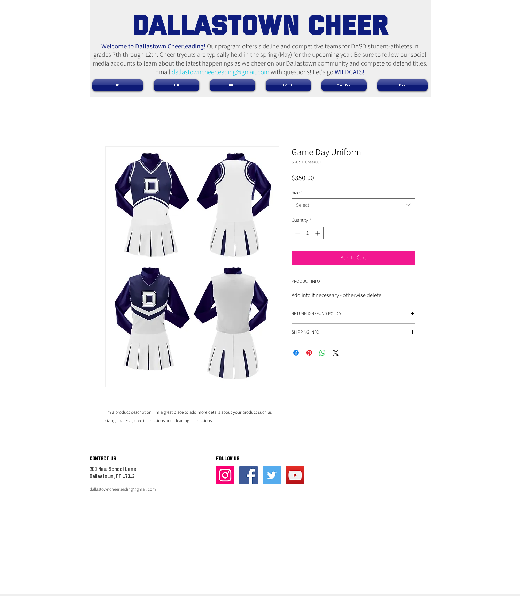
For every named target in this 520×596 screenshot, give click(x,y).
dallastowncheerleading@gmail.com (220, 72)
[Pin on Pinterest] (309, 353)
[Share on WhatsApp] (322, 353)
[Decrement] (297, 233)
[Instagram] (225, 475)
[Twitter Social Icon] (272, 475)
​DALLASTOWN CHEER (260, 24)
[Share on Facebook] (296, 353)
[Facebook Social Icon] (248, 475)
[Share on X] (336, 353)
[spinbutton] (307, 233)
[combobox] (353, 205)
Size (297, 192)
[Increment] (318, 233)
